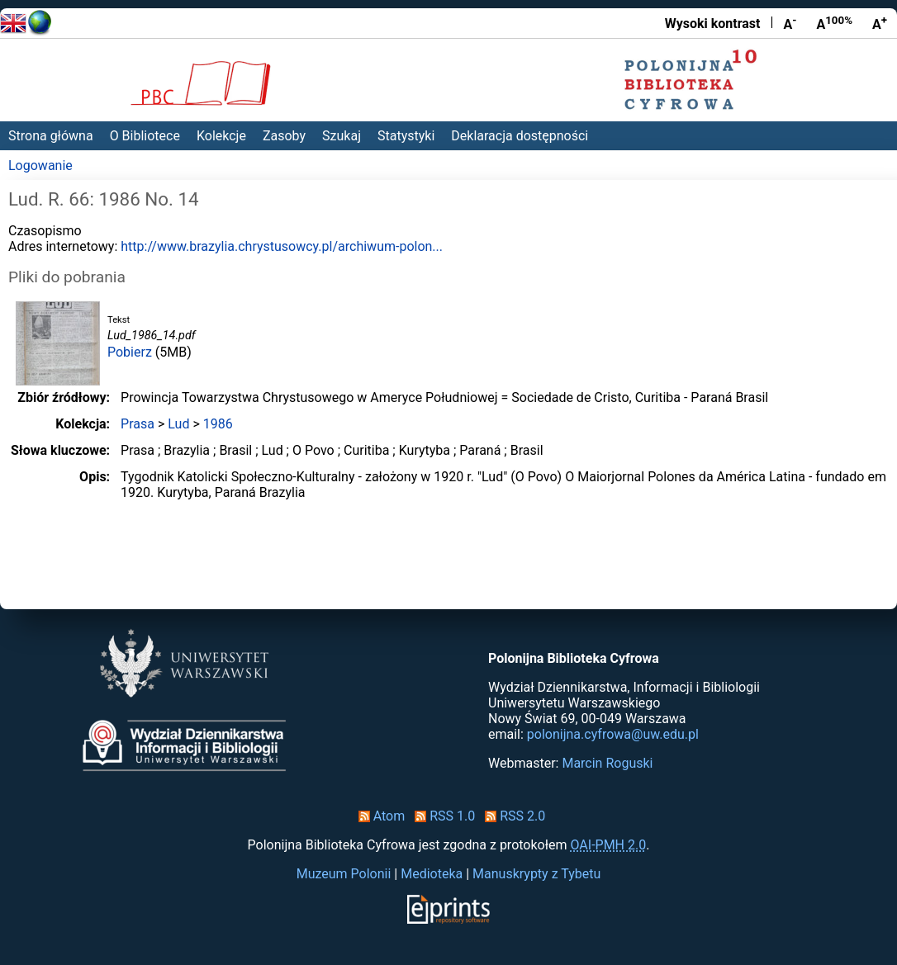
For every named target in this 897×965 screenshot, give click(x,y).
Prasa (137, 424)
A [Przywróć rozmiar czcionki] (834, 23)
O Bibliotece (145, 136)
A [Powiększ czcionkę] (879, 23)
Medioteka (432, 874)
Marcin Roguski (607, 763)
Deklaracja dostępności (519, 136)
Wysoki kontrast (713, 23)
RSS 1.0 (441, 816)
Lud (178, 424)
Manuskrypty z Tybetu (536, 874)
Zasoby (284, 136)
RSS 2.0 (511, 816)
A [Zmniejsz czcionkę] (789, 23)
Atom (379, 816)
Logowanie (40, 165)
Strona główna (50, 136)
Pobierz (129, 352)
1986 (218, 424)
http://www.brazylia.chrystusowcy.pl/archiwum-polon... (282, 246)
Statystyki (405, 136)
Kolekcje (221, 136)
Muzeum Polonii (344, 874)
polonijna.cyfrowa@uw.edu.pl (613, 734)
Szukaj (341, 136)
